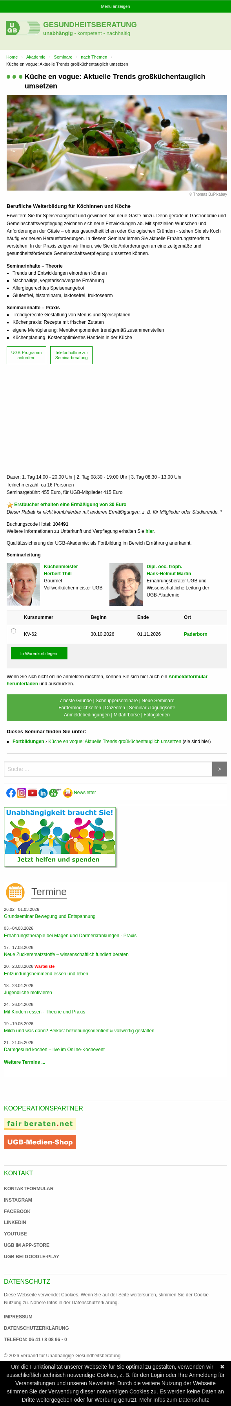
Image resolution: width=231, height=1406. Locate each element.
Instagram (18, 1200)
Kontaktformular (28, 1188)
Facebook (17, 1211)
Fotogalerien (157, 715)
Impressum (18, 1317)
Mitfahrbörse (127, 715)
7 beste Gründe (75, 700)
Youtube (15, 1234)
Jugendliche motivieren (28, 992)
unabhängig (58, 33)
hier (150, 531)
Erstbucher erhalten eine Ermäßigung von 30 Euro (70, 504)
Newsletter (79, 792)
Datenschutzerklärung (36, 1328)
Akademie (35, 57)
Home (12, 57)
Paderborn (195, 634)
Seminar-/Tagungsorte (152, 707)
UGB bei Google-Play (23, 1256)
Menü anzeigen (115, 6)
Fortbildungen (28, 741)
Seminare (63, 57)
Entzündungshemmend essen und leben (46, 973)
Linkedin (15, 1222)
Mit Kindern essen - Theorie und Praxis (44, 1012)
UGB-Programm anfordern (26, 355)
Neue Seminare (158, 700)
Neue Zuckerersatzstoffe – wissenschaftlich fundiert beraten (66, 954)
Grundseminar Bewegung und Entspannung (50, 916)
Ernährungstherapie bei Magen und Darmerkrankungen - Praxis (70, 935)
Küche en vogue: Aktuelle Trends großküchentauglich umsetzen (114, 741)
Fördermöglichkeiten (79, 707)
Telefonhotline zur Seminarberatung (71, 355)
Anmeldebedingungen (87, 715)
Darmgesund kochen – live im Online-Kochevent (54, 1049)
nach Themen (94, 57)
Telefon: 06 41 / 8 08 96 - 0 (35, 1339)
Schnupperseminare (117, 700)
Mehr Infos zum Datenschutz (174, 1400)
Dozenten (115, 707)
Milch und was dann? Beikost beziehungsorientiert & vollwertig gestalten (79, 1030)
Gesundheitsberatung (90, 24)
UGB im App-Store (23, 1245)
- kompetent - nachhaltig (102, 33)
